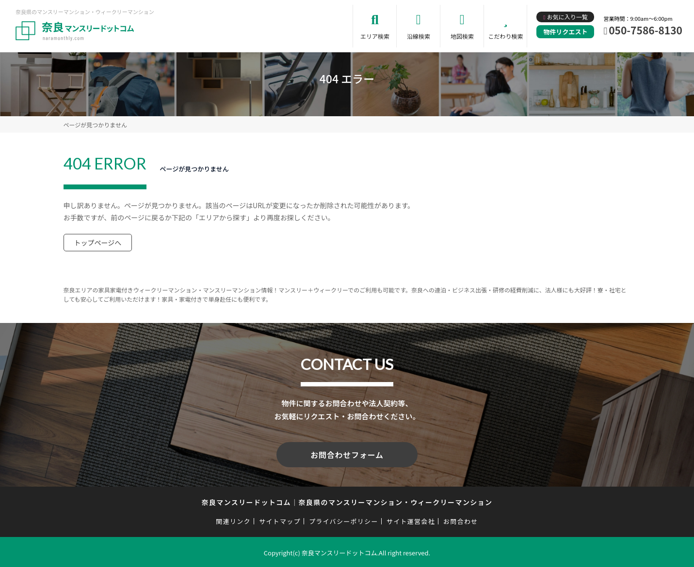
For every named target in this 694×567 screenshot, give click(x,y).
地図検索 (462, 36)
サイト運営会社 (411, 519)
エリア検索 (374, 36)
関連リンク (233, 519)
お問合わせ (460, 519)
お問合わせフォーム (347, 454)
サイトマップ (280, 519)
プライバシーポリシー (343, 519)
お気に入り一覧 (567, 17)
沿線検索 (418, 36)
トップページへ (98, 242)
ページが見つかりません (95, 125)
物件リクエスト (565, 31)
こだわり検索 (505, 36)
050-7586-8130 (645, 30)
